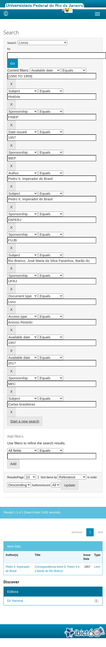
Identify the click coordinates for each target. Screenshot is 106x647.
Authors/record (41, 485)
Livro (97, 566)
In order (92, 477)
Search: (12, 43)
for (8, 49)
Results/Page (15, 477)
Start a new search (24, 421)
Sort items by (49, 477)
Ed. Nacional (15, 600)
